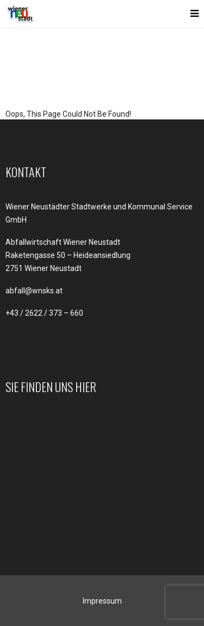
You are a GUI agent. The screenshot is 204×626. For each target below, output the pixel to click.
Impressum (102, 601)
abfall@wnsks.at (34, 290)
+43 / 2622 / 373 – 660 (44, 313)
